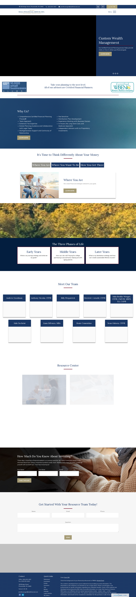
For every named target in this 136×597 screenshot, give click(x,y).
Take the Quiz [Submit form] (24, 475)
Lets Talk (112, 2)
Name (33, 506)
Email (61, 464)
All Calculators (48, 592)
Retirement (47, 574)
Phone (102, 506)
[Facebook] (103, 1)
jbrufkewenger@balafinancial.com (69, 2)
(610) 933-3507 (51, 2)
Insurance (46, 580)
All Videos (47, 590)
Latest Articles (48, 588)
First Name (20, 464)
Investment (47, 576)
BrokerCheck (100, 575)
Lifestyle (46, 586)
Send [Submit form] (68, 532)
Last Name (41, 464)
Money (46, 584)
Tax (45, 582)
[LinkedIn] (98, 1)
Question (68, 517)
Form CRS (67, 572)
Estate (45, 578)
